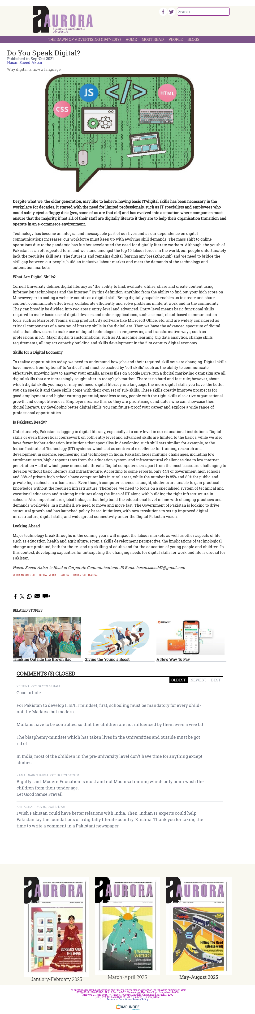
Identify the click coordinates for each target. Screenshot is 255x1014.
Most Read (153, 39)
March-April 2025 (127, 977)
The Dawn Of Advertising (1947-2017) (84, 39)
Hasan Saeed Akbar (25, 62)
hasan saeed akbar (85, 575)
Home (131, 39)
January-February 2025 (56, 979)
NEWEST (198, 679)
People (176, 39)
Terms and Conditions (119, 999)
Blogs (193, 39)
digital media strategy (54, 575)
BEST (216, 679)
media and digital (24, 575)
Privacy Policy (140, 999)
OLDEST (178, 679)
